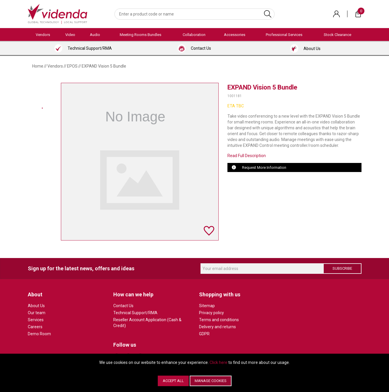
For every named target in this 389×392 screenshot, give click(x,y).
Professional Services (284, 34)
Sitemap (207, 305)
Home (37, 66)
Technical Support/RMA (135, 312)
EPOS (72, 66)
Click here (218, 362)
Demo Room (39, 333)
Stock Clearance (337, 34)
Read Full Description (246, 155)
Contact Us (123, 305)
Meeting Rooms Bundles (140, 34)
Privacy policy (211, 312)
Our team (36, 312)
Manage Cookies (211, 381)
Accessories (234, 34)
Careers (35, 326)
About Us (36, 305)
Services (36, 319)
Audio (95, 34)
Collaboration (194, 34)
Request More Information (264, 167)
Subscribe (342, 268)
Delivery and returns (217, 326)
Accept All (173, 381)
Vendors (43, 34)
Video (70, 34)
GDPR (204, 333)
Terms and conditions (219, 319)
